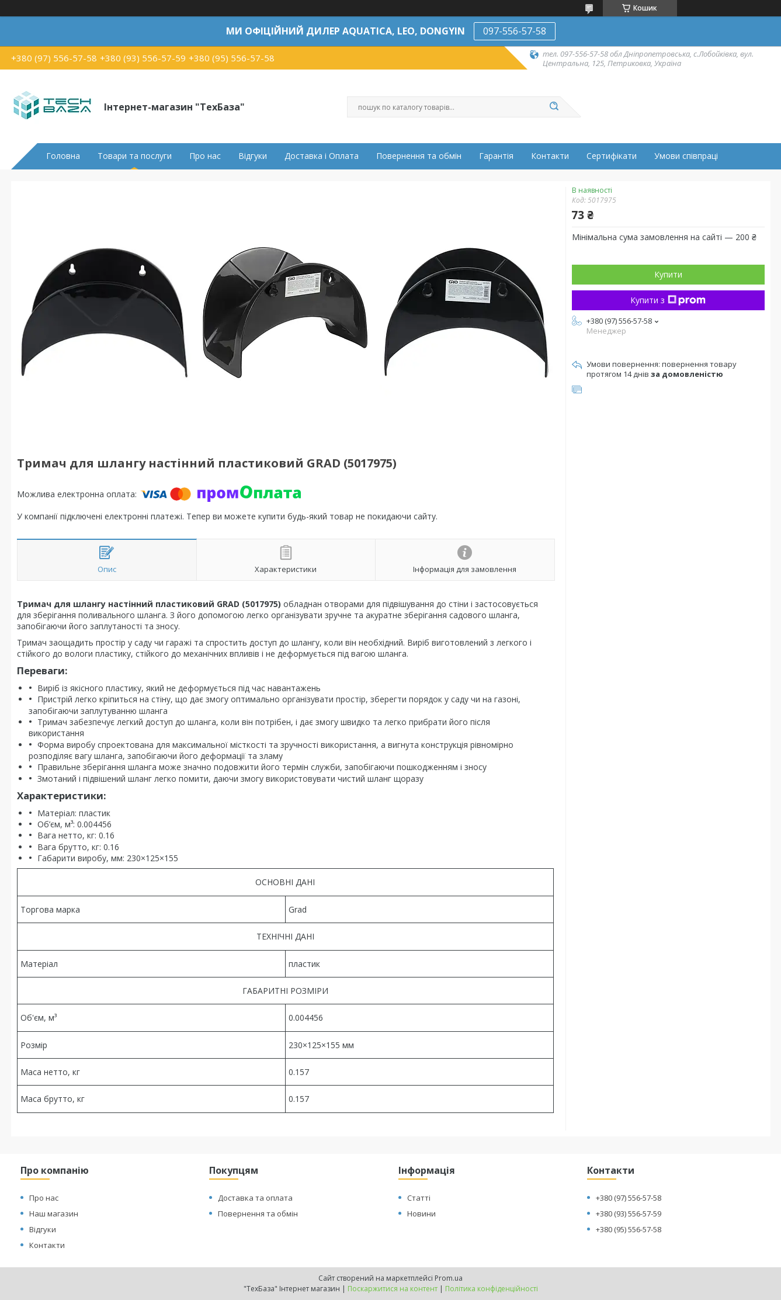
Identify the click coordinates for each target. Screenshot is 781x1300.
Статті (419, 1197)
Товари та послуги (135, 156)
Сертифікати (611, 156)
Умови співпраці (686, 156)
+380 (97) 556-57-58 (628, 1197)
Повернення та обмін (418, 156)
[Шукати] (554, 106)
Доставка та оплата (255, 1197)
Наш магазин (53, 1213)
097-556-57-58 (514, 31)
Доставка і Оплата (321, 156)
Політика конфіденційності (491, 1289)
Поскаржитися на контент (393, 1289)
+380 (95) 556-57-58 (628, 1229)
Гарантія (496, 156)
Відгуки (252, 156)
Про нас (205, 156)
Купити (668, 274)
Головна (63, 156)
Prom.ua (449, 1278)
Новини (421, 1213)
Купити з (668, 300)
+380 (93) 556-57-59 (628, 1213)
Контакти (550, 156)
